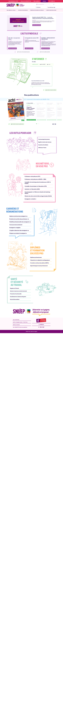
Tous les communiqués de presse (24, 51)
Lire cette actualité (13, 48)
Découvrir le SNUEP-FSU (26, 1)
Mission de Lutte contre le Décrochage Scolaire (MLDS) (38, 196)
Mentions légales (34, 331)
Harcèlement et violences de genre (18, 296)
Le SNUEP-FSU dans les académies (20, 327)
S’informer (38, 7)
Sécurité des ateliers (14, 299)
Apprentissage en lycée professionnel (39, 265)
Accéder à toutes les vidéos (51, 90)
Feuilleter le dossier (32, 119)
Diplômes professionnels (36, 257)
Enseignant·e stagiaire (14, 227)
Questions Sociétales (43, 144)
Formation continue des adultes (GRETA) (39, 263)
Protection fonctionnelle (15, 293)
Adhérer (44, 1)
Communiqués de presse (44, 139)
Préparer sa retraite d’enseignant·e (18, 233)
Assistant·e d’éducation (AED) (32, 189)
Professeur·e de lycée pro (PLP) (32, 176)
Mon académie (37, 1)
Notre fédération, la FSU (13, 1)
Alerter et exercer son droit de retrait (18, 291)
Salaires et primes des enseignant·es (18, 216)
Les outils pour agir (51, 7)
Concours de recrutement (15, 224)
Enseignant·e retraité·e (30, 199)
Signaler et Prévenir (14, 288)
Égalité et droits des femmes (44, 142)
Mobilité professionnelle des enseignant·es (20, 221)
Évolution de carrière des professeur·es (19, 219)
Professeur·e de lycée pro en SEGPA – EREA (35, 179)
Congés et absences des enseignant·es (19, 230)
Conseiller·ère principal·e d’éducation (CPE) (36, 186)
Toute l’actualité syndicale (45, 51)
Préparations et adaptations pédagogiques (40, 260)
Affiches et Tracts (42, 147)
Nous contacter (17, 324)
